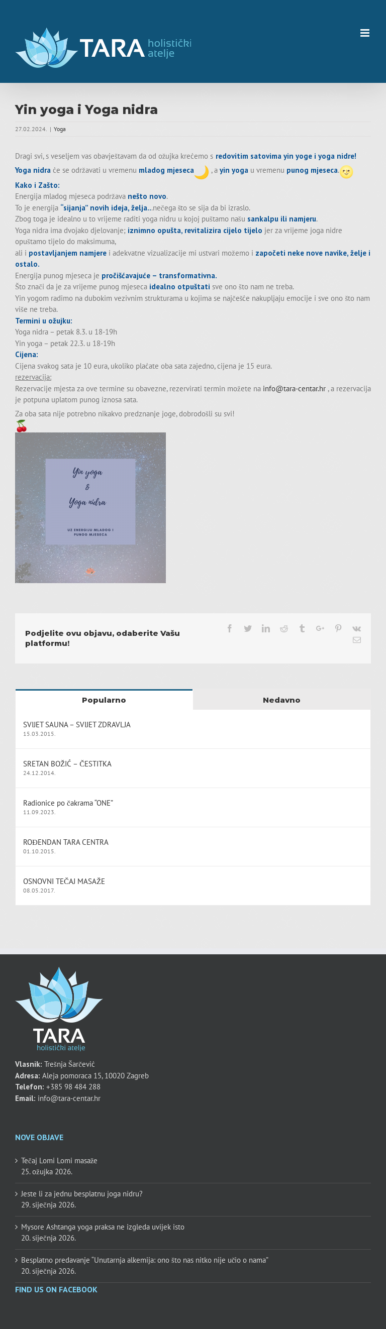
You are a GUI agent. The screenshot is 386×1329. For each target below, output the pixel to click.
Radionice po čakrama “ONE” (68, 803)
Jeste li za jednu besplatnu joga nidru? (82, 1193)
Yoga (60, 129)
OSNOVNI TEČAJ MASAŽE (64, 881)
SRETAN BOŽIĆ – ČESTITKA (67, 763)
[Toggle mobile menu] (365, 33)
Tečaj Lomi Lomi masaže (59, 1160)
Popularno (104, 700)
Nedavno (282, 700)
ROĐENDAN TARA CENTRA (66, 842)
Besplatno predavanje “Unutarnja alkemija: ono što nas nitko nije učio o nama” (145, 1260)
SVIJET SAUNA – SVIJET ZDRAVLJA (77, 724)
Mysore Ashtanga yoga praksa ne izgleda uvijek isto (102, 1227)
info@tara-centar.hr (294, 388)
